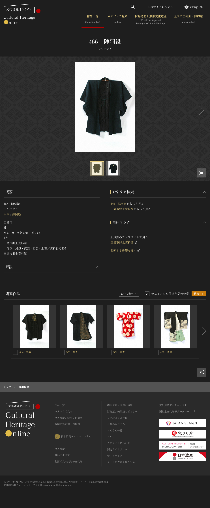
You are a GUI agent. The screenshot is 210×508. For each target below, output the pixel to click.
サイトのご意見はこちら (121, 462)
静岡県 (16, 214)
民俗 (6, 214)
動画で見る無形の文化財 (68, 461)
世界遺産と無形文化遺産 (151, 19)
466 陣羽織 (118, 203)
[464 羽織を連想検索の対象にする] (15, 352)
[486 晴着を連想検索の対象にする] (156, 352)
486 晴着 (166, 352)
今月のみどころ (116, 424)
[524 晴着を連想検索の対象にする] (109, 352)
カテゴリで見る (117, 19)
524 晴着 (119, 352)
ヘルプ (111, 436)
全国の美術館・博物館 (188, 19)
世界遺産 (60, 449)
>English (194, 7)
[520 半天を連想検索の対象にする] (62, 352)
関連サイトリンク (117, 449)
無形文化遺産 (62, 455)
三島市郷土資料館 (122, 209)
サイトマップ (114, 455)
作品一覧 (92, 19)
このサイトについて (160, 7)
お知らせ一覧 (114, 430)
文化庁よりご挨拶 (117, 418)
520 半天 (72, 352)
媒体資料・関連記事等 (119, 405)
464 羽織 (25, 352)
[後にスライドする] (201, 110)
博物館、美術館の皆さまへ (122, 411)
